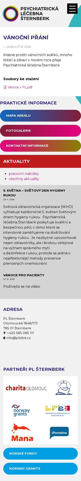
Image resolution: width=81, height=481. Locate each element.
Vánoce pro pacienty (23, 275)
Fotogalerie (18, 130)
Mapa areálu (18, 115)
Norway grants (24, 468)
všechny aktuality (24, 179)
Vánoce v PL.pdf (20, 87)
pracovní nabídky (24, 174)
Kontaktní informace (27, 146)
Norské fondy (23, 453)
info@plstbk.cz (18, 338)
